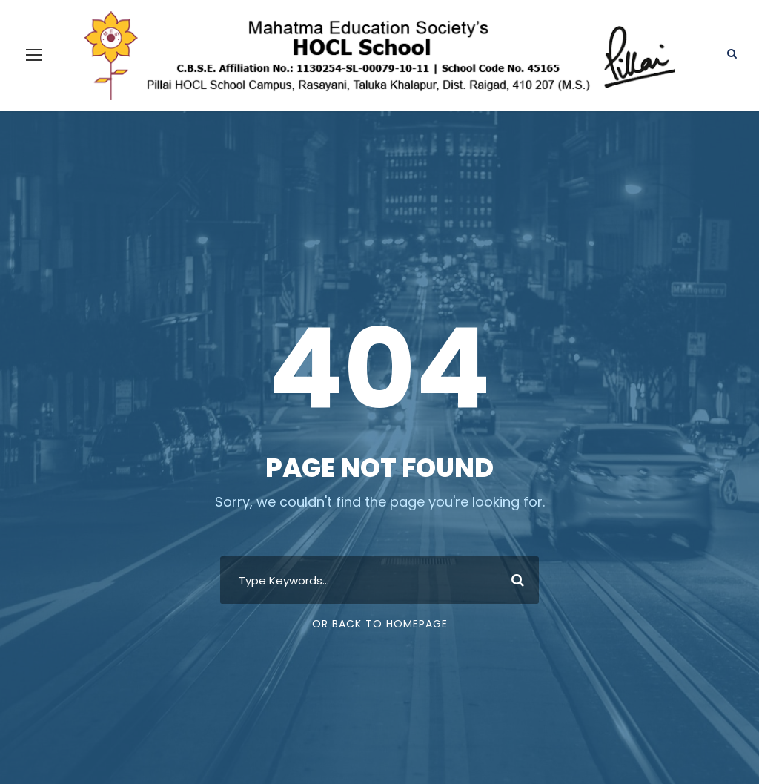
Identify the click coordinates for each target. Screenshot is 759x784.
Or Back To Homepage (380, 598)
